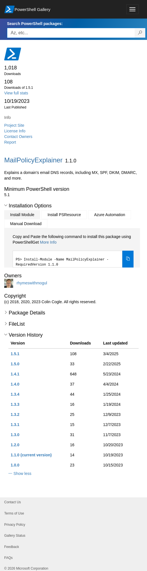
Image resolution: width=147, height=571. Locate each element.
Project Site (14, 125)
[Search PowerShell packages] (140, 33)
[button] (5, 205)
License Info (15, 131)
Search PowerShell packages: (35, 23)
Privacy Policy (14, 525)
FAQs (8, 558)
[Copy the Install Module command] (128, 259)
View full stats (16, 93)
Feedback (11, 547)
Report (10, 142)
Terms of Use (14, 513)
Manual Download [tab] (26, 223)
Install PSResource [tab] (64, 214)
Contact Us (12, 502)
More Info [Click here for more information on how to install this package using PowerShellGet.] (48, 242)
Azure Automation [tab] (109, 214)
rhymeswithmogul (32, 283)
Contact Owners (18, 136)
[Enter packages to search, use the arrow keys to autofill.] (71, 33)
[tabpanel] (73, 251)
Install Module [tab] (22, 214)
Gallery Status (14, 536)
